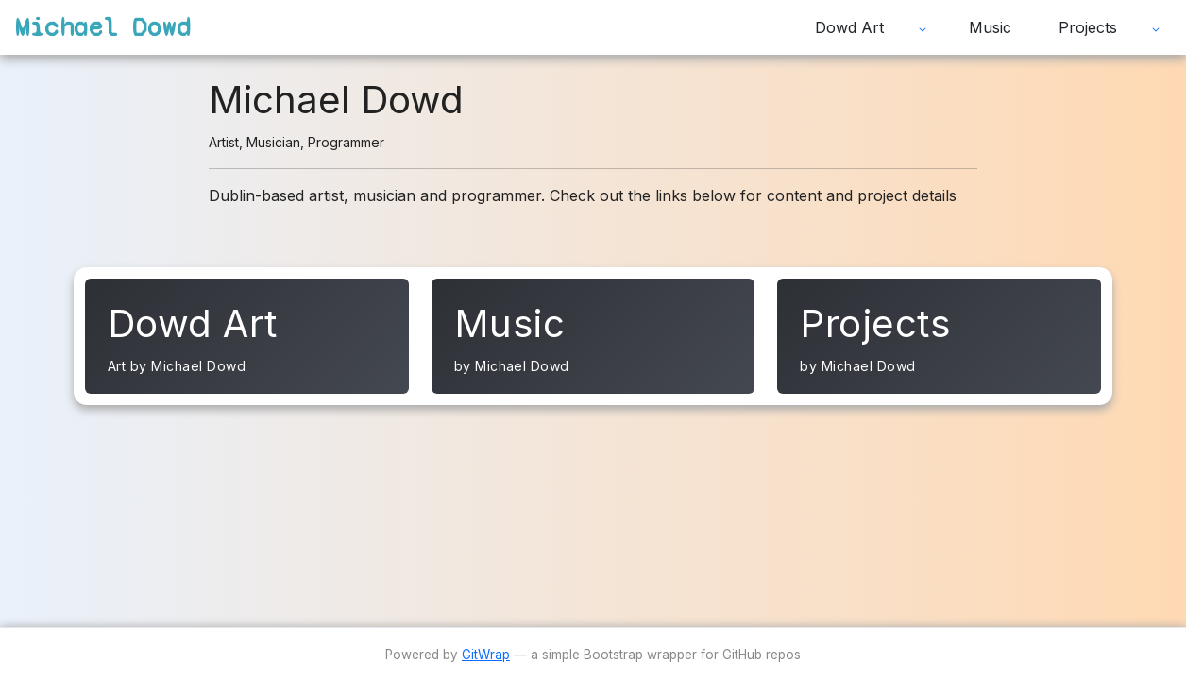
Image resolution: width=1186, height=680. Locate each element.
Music (990, 27)
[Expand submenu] (922, 27)
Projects (1088, 27)
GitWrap (486, 654)
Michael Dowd (103, 27)
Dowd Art (849, 27)
